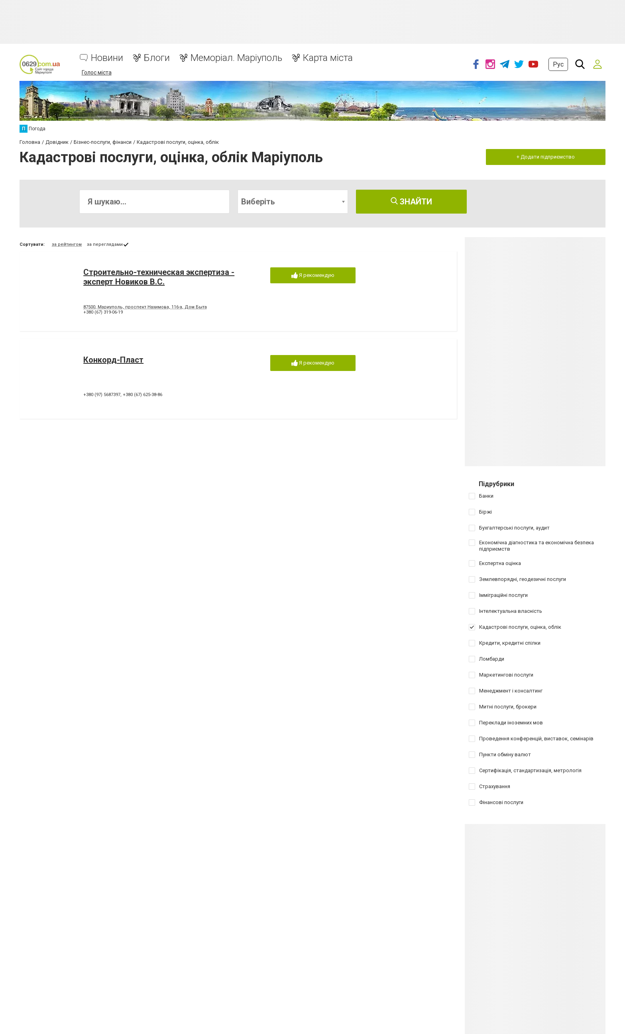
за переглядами (105, 244)
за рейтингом (67, 244)
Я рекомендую (312, 275)
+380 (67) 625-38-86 (142, 394)
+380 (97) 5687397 (101, 394)
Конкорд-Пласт (113, 360)
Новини (107, 58)
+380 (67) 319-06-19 (103, 312)
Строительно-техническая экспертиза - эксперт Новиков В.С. (158, 276)
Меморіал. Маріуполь (236, 58)
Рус (558, 64)
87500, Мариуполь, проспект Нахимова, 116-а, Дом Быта (145, 307)
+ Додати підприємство (546, 157)
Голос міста (97, 72)
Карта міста (328, 58)
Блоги (157, 58)
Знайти (411, 201)
